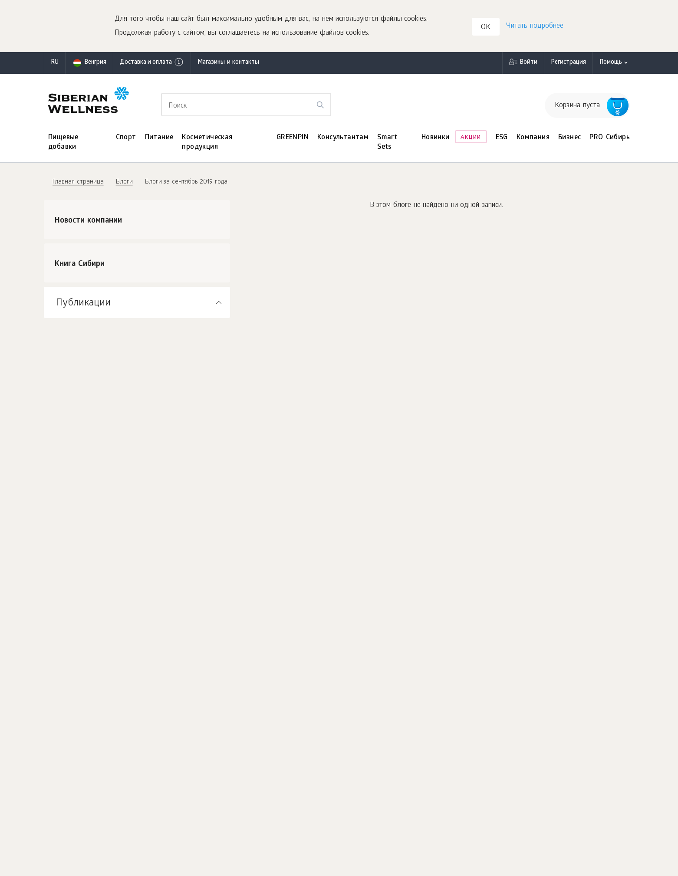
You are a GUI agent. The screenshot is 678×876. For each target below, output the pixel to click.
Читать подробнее (534, 26)
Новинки (435, 138)
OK (485, 27)
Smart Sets (387, 142)
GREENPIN (292, 138)
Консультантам (343, 138)
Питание (159, 138)
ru (55, 62)
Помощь (610, 62)
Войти (528, 62)
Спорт (126, 138)
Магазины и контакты (228, 62)
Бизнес (569, 138)
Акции (471, 138)
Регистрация (568, 62)
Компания (533, 138)
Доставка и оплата (152, 62)
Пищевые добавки (63, 142)
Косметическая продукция (207, 142)
